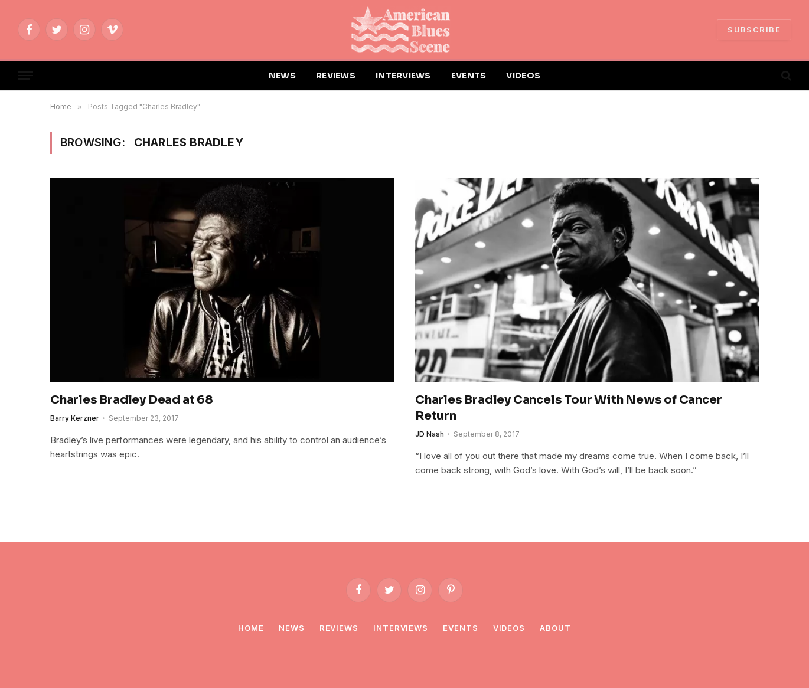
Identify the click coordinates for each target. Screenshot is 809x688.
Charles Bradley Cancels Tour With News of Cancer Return (568, 407)
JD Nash (429, 434)
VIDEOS (523, 75)
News (292, 628)
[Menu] (25, 76)
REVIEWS (335, 75)
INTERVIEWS (403, 75)
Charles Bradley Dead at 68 (131, 399)
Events (460, 628)
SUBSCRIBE (754, 29)
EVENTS (469, 75)
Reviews (338, 628)
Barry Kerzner (74, 418)
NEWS (282, 75)
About (555, 628)
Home (251, 628)
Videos (509, 628)
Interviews (400, 628)
